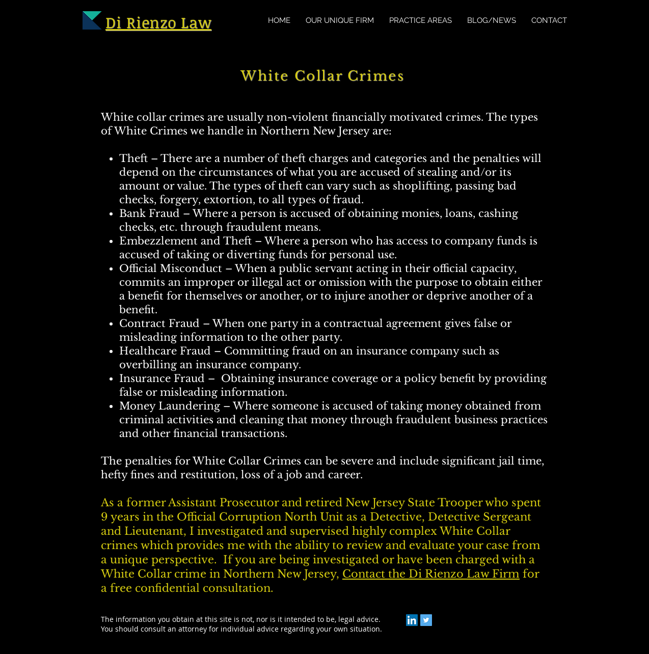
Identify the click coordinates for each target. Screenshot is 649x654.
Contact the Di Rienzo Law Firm (431, 574)
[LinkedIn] (412, 620)
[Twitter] (426, 620)
